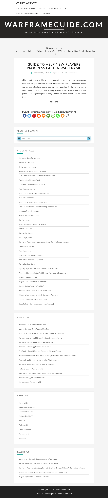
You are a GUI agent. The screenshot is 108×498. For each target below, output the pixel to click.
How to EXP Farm (25, 229)
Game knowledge (25, 407)
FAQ (66, 8)
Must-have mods (25, 251)
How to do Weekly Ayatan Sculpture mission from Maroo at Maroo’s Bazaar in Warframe (52, 468)
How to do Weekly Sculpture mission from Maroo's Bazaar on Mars (44, 242)
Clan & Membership (55, 8)
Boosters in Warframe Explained (31, 259)
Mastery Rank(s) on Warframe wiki (32, 377)
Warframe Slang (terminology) (27, 14)
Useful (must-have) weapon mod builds (33, 202)
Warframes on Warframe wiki (30, 382)
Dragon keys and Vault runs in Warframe (34, 477)
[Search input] (54, 138)
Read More (54, 102)
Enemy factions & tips (27, 264)
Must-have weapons (26, 198)
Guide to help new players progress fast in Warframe (54, 66)
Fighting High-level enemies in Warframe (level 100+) (39, 268)
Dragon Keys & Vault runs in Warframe (33, 282)
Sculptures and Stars (26, 246)
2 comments (71, 73)
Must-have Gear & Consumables (31, 255)
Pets (20, 420)
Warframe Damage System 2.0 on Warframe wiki (37, 364)
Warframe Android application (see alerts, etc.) (36, 342)
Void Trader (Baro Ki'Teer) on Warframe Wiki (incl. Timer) (40, 351)
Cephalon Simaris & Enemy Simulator (33, 299)
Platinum (22, 425)
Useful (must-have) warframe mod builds (34, 193)
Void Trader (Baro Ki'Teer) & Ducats (32, 184)
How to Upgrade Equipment (29, 215)
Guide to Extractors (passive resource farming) (36, 304)
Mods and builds (25, 416)
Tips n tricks (23, 429)
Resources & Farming (26, 162)
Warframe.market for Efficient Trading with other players (40, 338)
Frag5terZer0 (57, 73)
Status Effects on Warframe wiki (31, 369)
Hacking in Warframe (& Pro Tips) (31, 286)
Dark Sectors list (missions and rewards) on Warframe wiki (40, 373)
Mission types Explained (28, 277)
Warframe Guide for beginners (30, 158)
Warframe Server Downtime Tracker (32, 324)
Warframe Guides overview (25, 8)
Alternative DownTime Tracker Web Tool (34, 329)
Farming (22, 403)
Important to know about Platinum (32, 171)
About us (42, 8)
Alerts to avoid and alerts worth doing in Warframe (38, 206)
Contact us (46, 14)
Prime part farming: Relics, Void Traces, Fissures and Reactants (42, 273)
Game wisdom (24, 412)
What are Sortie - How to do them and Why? (35, 290)
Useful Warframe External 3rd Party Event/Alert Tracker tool (41, 333)
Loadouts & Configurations (29, 211)
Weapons (22, 438)
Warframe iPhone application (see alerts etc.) (36, 347)
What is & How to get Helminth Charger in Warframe (38, 295)
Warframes (23, 434)
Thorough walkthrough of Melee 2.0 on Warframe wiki (39, 360)
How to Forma (24, 220)
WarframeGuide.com (26, 2)
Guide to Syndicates (26, 233)
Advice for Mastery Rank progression (32, 224)
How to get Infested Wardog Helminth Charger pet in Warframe (43, 472)
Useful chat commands (27, 167)
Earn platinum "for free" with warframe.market (37, 176)
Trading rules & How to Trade (30, 180)
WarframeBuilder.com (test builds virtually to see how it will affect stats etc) (47, 355)
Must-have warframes (27, 189)
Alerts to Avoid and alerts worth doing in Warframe (38, 459)
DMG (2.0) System (25, 237)
